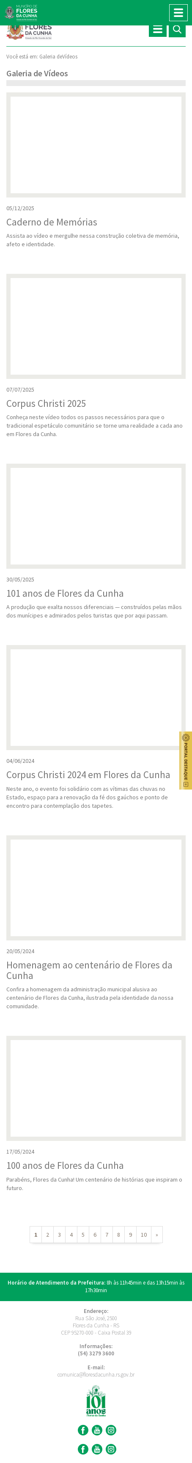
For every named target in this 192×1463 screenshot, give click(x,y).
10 (144, 1234)
